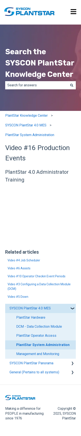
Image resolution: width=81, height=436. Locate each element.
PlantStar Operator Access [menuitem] (36, 336)
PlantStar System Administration (29, 135)
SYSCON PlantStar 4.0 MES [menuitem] (30, 308)
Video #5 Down (18, 296)
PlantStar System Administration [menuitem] (43, 345)
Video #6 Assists (19, 268)
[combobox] (36, 85)
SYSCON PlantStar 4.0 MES (25, 125)
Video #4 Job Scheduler (24, 260)
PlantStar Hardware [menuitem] (30, 317)
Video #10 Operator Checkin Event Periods (36, 276)
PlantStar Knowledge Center (26, 115)
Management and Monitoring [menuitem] (37, 354)
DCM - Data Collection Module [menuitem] (39, 326)
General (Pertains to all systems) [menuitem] (34, 372)
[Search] (72, 85)
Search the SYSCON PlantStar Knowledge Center (39, 63)
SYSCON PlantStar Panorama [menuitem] (31, 363)
